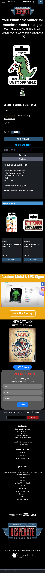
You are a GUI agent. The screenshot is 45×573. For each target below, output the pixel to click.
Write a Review (9, 119)
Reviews (22, 159)
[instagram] (43, 289)
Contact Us (22, 494)
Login (25, 2)
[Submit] (22, 404)
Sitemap (26, 571)
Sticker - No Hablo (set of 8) (32, 245)
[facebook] (43, 284)
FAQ (22, 497)
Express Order (22, 470)
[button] (23, 314)
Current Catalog (22, 499)
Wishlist (22, 453)
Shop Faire (22, 480)
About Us (23, 486)
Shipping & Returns (22, 458)
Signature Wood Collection (22, 483)
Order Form (22, 477)
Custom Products (22, 488)
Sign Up (31, 2)
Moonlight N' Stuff (34, 550)
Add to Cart (11, 259)
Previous (39, 203)
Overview (23, 155)
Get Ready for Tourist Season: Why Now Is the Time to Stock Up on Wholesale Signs (22, 474)
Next (42, 203)
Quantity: (7, 132)
